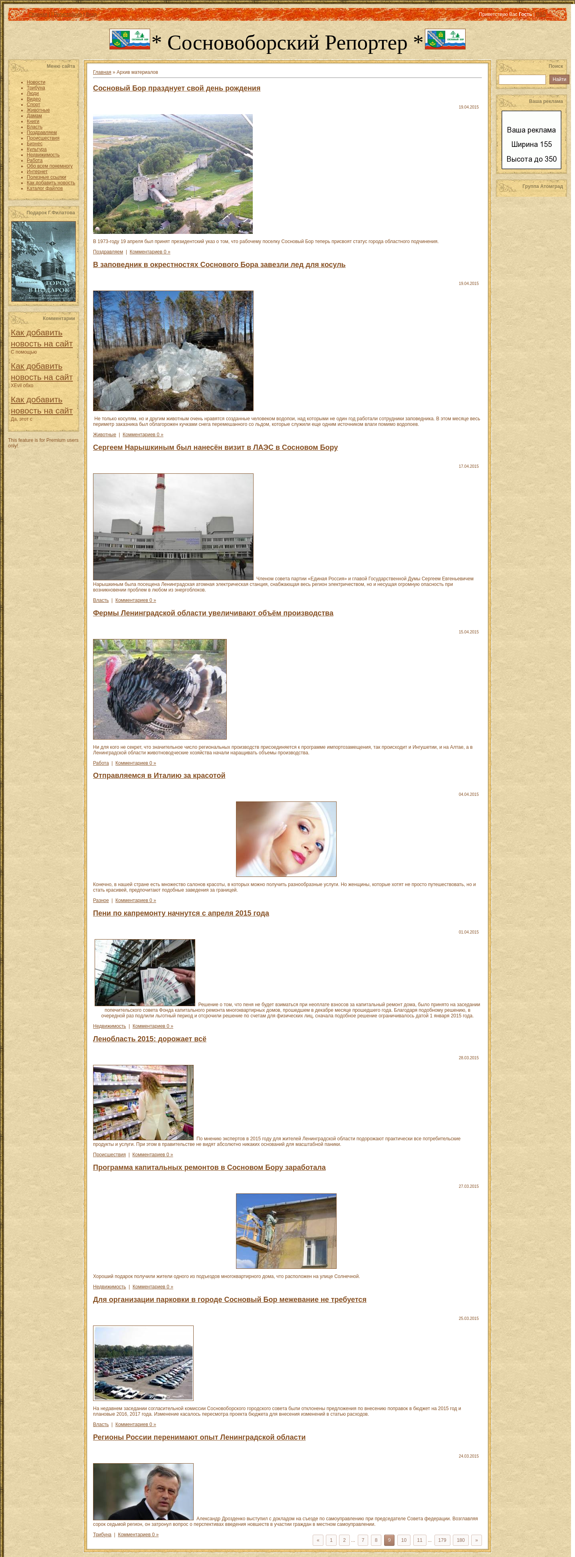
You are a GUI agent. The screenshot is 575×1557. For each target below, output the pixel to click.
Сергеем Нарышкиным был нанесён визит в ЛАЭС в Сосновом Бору (215, 447)
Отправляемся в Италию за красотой (159, 775)
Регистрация (68, 14)
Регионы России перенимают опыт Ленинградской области (199, 1437)
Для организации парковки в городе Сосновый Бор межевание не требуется (230, 1300)
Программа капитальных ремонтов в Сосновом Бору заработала (209, 1167)
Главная (38, 14)
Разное (101, 900)
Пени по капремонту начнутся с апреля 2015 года (181, 913)
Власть (101, 600)
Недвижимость (109, 1026)
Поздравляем (108, 252)
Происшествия (109, 1154)
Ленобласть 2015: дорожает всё (149, 1039)
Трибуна (102, 1534)
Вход (91, 14)
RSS (541, 14)
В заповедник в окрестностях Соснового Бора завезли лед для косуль (219, 265)
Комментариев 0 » (150, 252)
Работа (101, 763)
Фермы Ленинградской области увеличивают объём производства (213, 613)
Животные (104, 434)
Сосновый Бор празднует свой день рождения (176, 88)
